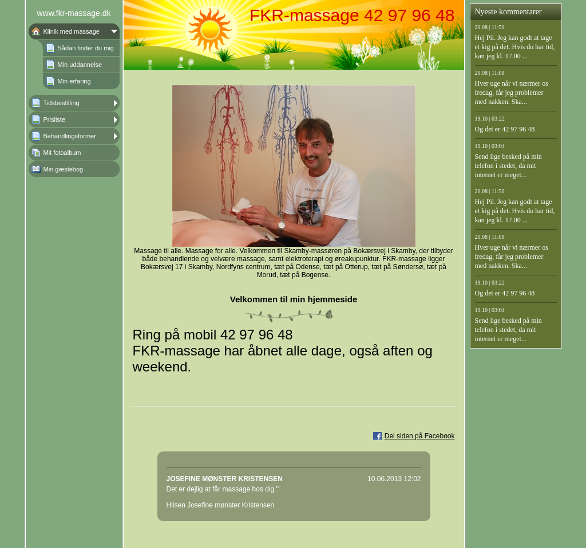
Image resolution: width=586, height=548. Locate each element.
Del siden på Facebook (420, 436)
